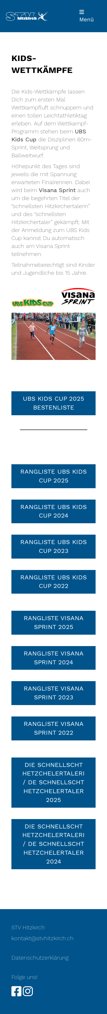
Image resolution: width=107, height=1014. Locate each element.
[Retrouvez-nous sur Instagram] (28, 991)
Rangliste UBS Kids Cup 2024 (53, 511)
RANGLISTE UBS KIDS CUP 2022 (53, 582)
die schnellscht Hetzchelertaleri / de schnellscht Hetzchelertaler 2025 (53, 782)
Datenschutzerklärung (39, 957)
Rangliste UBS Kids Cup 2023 (53, 546)
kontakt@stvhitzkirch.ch (42, 938)
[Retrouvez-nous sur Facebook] (16, 991)
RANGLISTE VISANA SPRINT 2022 (54, 728)
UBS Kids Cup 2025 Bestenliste (53, 403)
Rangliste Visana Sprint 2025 (54, 622)
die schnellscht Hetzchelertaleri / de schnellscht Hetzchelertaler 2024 (53, 844)
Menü (86, 16)
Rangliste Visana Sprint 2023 (54, 693)
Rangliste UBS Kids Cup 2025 (53, 476)
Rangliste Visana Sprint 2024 (54, 658)
